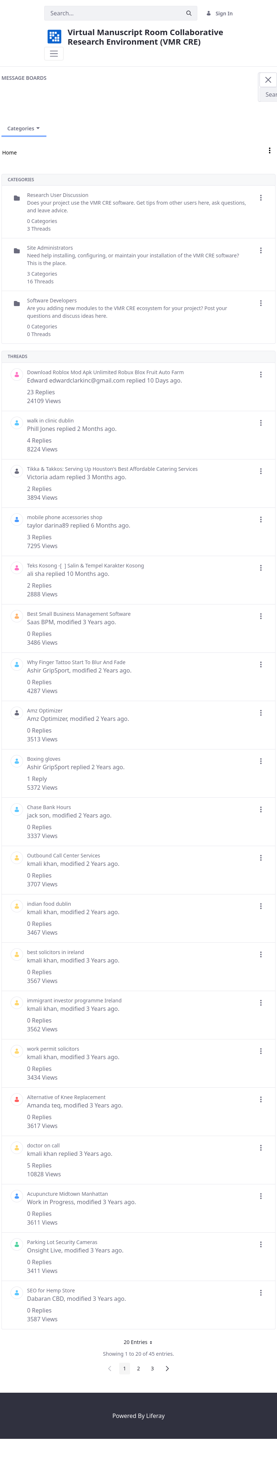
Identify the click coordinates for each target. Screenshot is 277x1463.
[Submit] (188, 13)
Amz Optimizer (44, 710)
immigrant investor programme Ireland (74, 1000)
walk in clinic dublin (50, 420)
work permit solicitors (53, 1048)
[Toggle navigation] (54, 53)
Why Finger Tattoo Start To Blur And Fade (76, 662)
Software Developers (52, 300)
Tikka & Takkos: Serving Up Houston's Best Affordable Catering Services (112, 468)
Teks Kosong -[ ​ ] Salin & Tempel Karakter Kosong (85, 565)
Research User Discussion (57, 194)
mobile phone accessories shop (64, 517)
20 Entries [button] (140, 1343)
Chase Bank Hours (49, 807)
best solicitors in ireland (55, 952)
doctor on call (43, 1145)
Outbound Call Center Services (63, 855)
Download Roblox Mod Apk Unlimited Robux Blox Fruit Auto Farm (105, 372)
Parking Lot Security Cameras (62, 1242)
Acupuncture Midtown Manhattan (67, 1193)
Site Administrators (50, 247)
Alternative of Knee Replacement (66, 1097)
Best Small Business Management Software (79, 613)
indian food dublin (49, 903)
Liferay (155, 1416)
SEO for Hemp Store (51, 1290)
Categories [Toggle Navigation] (24, 128)
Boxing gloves (43, 758)
